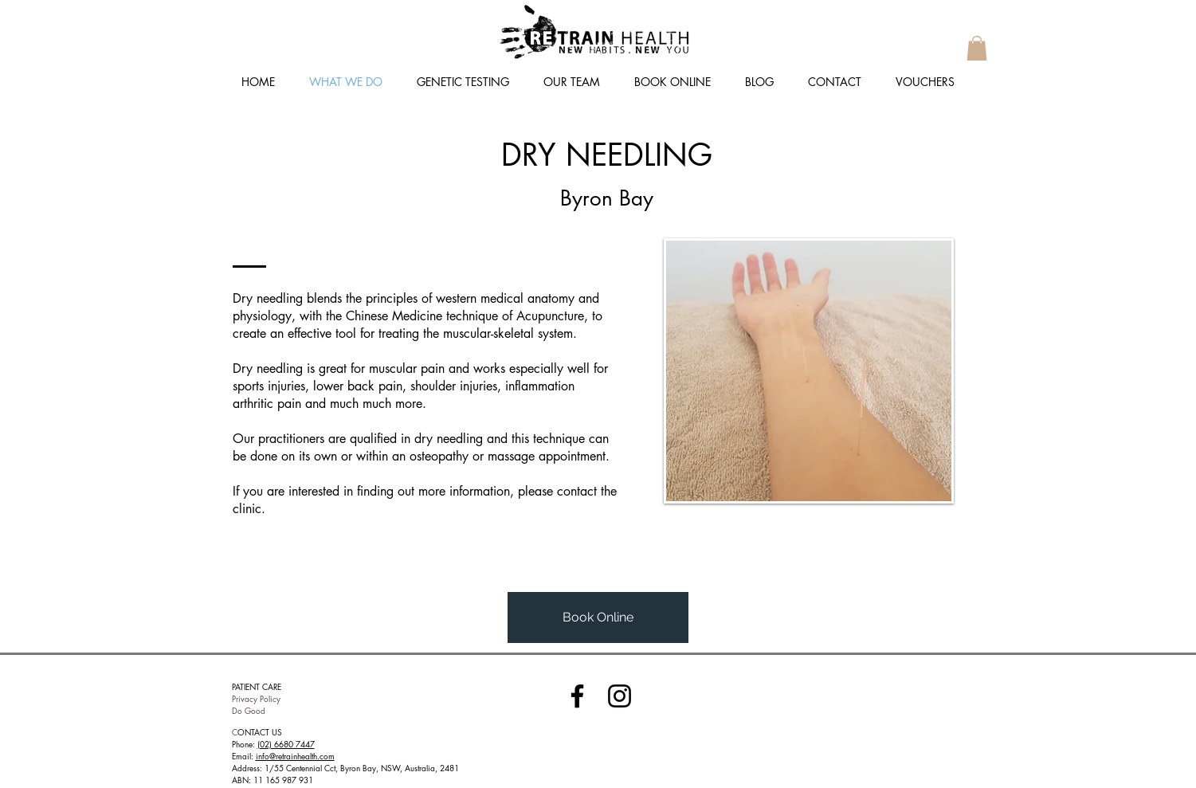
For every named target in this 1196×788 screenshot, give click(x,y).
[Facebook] (577, 696)
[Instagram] (619, 696)
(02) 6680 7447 (286, 744)
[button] (977, 48)
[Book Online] (598, 617)
